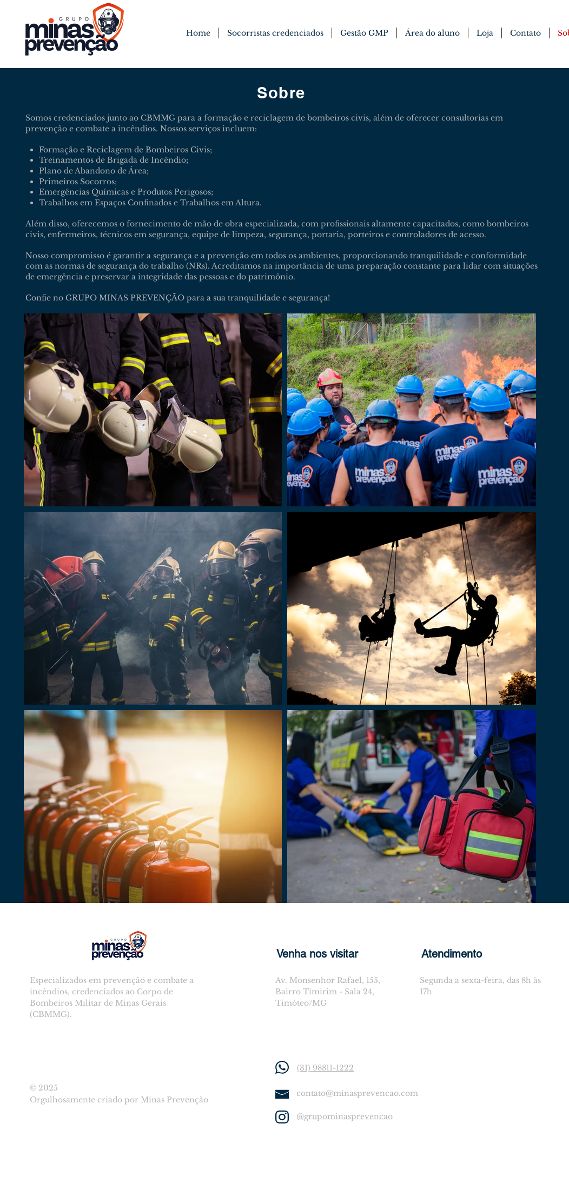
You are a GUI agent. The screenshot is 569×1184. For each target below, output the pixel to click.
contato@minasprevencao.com (357, 1093)
